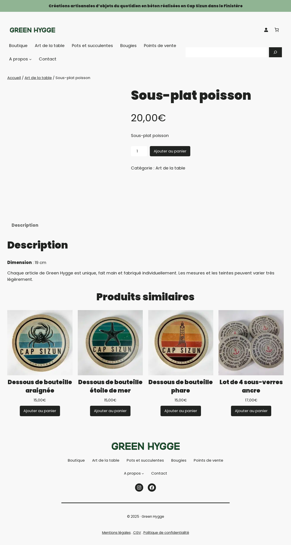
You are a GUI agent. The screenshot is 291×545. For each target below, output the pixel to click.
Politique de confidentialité (166, 538)
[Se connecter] (266, 30)
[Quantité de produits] (139, 151)
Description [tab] (25, 231)
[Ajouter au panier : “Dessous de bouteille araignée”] (40, 417)
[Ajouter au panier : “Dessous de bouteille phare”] (181, 417)
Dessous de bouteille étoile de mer (110, 392)
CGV (137, 538)
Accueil (14, 77)
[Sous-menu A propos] (30, 59)
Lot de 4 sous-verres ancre (251, 392)
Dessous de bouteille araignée (40, 392)
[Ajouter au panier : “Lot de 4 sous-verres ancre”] (251, 417)
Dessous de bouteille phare (180, 392)
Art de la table (38, 77)
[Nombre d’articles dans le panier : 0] (276, 30)
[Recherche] (275, 52)
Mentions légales (116, 538)
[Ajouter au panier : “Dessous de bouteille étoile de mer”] (110, 417)
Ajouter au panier (170, 151)
